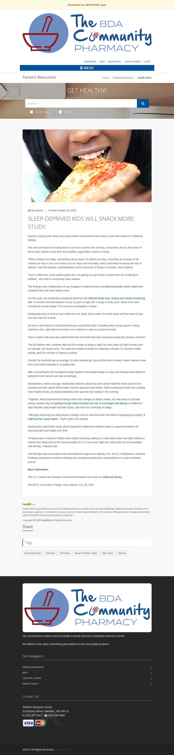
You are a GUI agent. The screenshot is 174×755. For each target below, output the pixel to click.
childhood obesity (111, 477)
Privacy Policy (31, 684)
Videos (65, 112)
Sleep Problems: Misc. (85, 553)
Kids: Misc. (107, 553)
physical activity (113, 286)
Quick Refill (114, 62)
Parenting (65, 553)
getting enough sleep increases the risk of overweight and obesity (91, 403)
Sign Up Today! (133, 62)
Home (105, 77)
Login (147, 62)
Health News (40, 112)
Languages (90, 62)
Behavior (50, 553)
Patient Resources (123, 77)
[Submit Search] (143, 103)
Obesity (122, 553)
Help (102, 62)
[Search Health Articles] (81, 103)
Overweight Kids (32, 553)
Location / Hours (32, 678)
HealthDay (46, 520)
